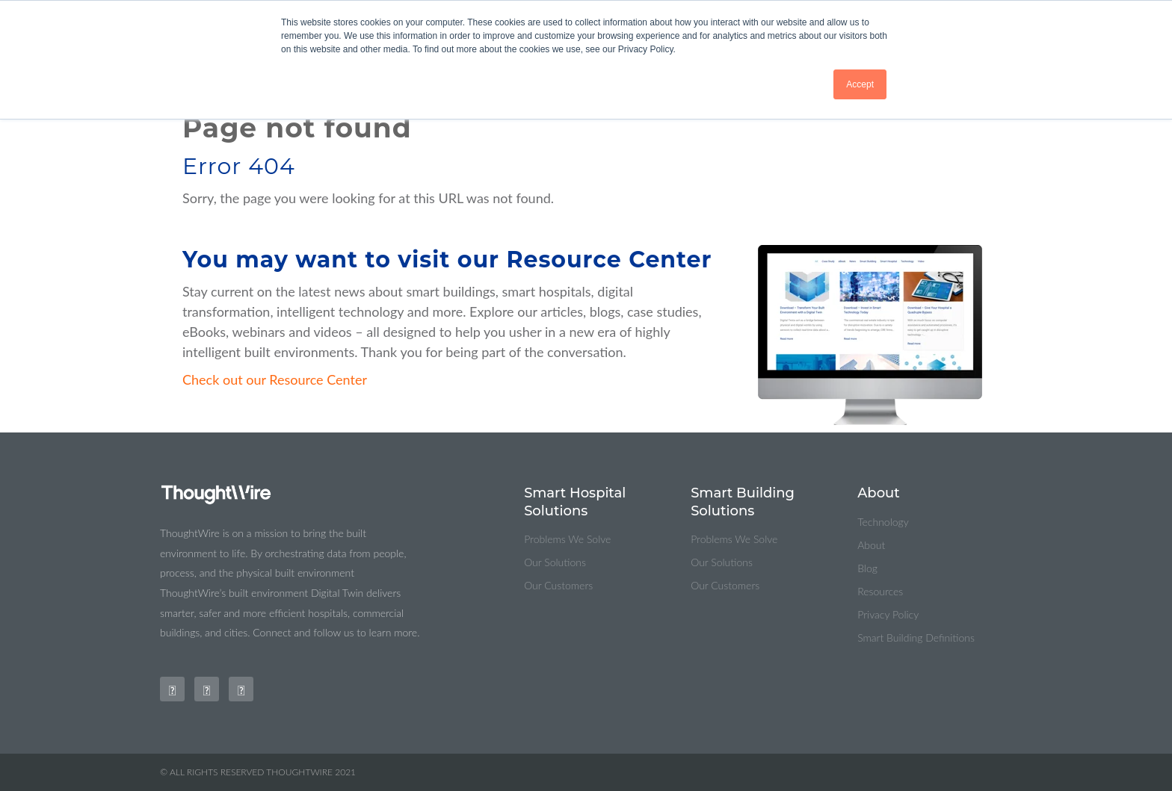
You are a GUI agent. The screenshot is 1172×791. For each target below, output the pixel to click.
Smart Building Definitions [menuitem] (916, 637)
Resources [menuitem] (880, 591)
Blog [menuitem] (867, 568)
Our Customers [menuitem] (558, 585)
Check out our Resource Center (274, 379)
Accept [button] (860, 84)
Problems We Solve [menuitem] (567, 539)
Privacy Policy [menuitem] (888, 614)
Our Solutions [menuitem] (555, 562)
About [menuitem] (871, 545)
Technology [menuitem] (883, 521)
